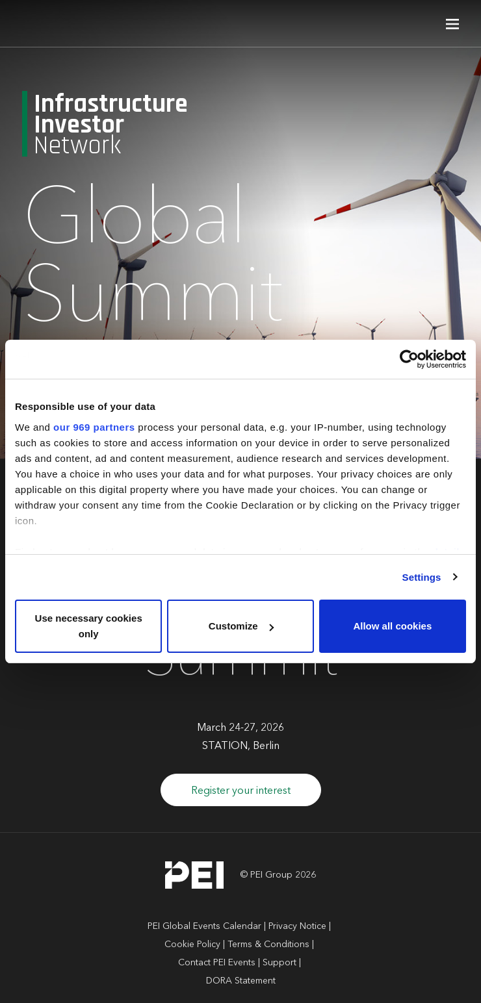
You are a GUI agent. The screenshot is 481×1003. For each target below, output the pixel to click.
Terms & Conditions (268, 944)
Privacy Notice (297, 926)
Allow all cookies (392, 625)
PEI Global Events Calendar (204, 926)
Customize (241, 625)
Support (279, 962)
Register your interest (241, 791)
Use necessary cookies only (88, 626)
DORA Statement (241, 980)
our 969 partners (94, 427)
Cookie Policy (192, 944)
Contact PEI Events (216, 962)
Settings (421, 577)
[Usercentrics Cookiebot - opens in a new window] (409, 359)
